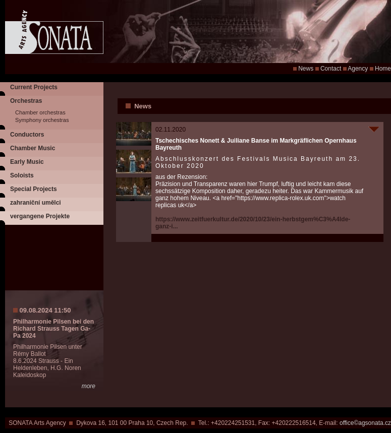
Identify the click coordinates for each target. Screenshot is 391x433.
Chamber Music (32, 148)
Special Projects (33, 189)
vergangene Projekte (40, 216)
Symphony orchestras (42, 120)
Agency (358, 68)
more (88, 386)
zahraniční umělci (35, 202)
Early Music (27, 161)
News (305, 68)
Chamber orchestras (40, 112)
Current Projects (34, 87)
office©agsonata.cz (365, 422)
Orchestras (26, 100)
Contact (330, 68)
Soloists (22, 175)
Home (383, 68)
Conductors (27, 134)
